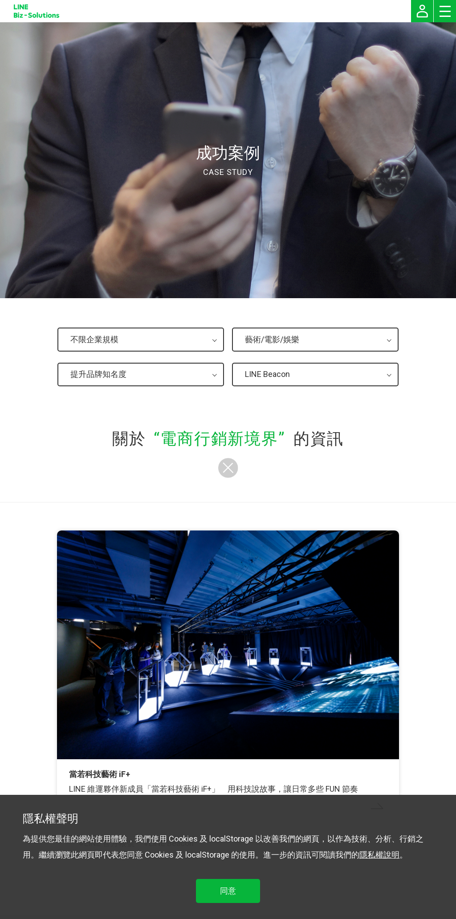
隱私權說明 (379, 854)
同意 (228, 890)
